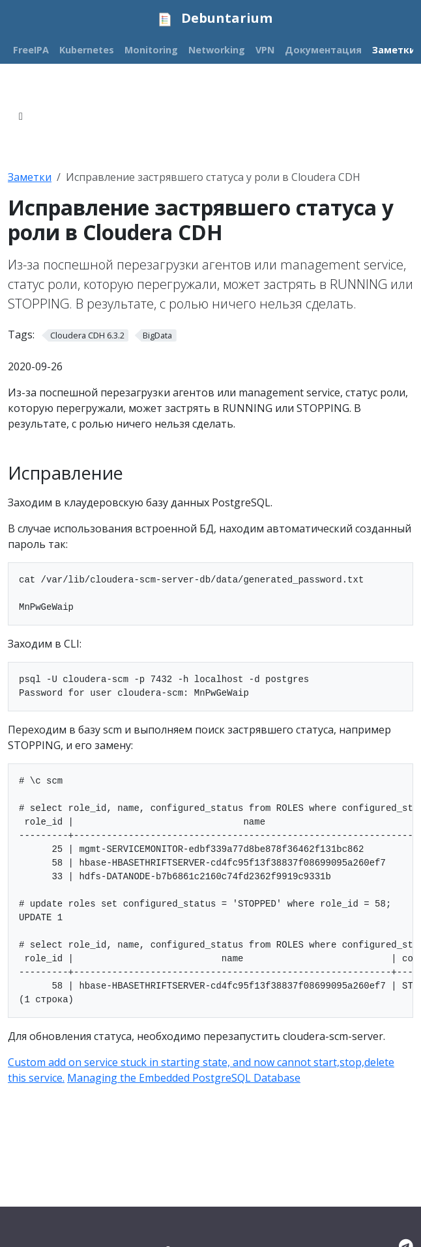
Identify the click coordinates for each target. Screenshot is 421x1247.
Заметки (29, 177)
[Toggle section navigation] (20, 116)
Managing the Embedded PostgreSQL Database (183, 1078)
